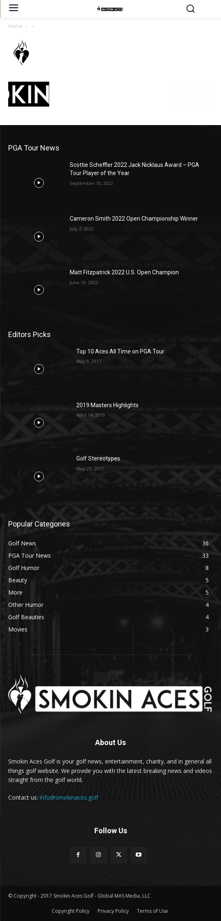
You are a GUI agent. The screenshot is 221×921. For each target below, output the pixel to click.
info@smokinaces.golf (69, 797)
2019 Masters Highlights (107, 405)
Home (15, 26)
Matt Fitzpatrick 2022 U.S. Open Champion (124, 272)
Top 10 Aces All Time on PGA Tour (120, 351)
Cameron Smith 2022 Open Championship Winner (134, 218)
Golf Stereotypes (98, 458)
